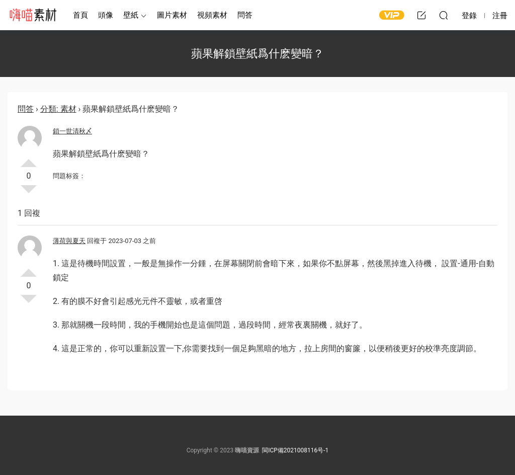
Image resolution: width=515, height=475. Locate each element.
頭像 (105, 15)
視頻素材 (212, 15)
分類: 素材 (58, 109)
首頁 (80, 15)
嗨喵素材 (33, 15)
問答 (244, 15)
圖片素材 (172, 15)
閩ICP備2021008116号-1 (295, 450)
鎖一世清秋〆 (72, 131)
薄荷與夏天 (69, 241)
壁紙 (130, 15)
